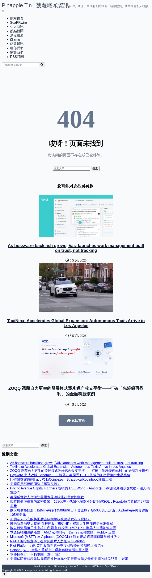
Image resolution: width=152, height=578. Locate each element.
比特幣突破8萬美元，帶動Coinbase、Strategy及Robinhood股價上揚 (61, 479)
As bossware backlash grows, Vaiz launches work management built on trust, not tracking (76, 248)
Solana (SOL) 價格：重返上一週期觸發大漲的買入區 (49, 550)
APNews (97, 566)
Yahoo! (73, 566)
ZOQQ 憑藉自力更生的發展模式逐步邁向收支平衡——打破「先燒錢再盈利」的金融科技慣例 (79, 470)
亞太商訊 (17, 26)
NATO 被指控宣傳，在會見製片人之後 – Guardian (47, 541)
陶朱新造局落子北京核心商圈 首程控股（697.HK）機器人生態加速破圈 (63, 528)
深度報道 (17, 35)
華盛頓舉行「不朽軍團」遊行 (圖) (35, 554)
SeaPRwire (18, 22)
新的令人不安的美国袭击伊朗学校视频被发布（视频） (50, 519)
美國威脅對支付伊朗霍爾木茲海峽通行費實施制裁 (47, 497)
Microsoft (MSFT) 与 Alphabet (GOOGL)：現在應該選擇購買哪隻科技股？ (65, 537)
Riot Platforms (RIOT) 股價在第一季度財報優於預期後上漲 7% (56, 545)
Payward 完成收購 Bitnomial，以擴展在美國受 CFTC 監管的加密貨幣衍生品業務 (70, 475)
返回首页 (76, 420)
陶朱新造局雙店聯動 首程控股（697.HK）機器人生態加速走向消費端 (61, 523)
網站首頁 (17, 18)
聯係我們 (17, 48)
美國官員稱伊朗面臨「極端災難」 (35, 484)
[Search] (42, 65)
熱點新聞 (17, 31)
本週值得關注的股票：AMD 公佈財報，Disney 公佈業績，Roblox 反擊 (62, 532)
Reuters (85, 566)
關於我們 (17, 52)
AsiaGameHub (42, 566)
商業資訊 (17, 43)
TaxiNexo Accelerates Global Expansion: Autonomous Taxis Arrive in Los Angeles (76, 323)
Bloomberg (60, 566)
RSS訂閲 (17, 57)
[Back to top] (4, 574)
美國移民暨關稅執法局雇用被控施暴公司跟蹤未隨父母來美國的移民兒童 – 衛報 (69, 559)
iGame (15, 39)
